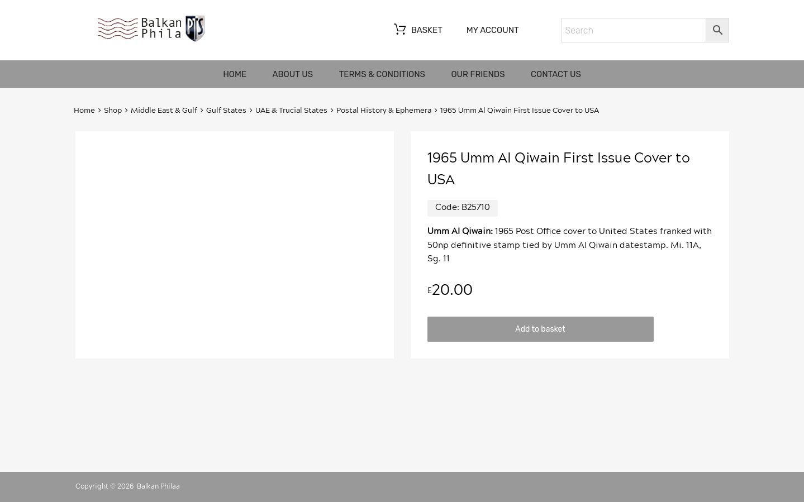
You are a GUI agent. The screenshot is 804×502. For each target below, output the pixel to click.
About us (293, 74)
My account (493, 30)
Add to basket (540, 328)
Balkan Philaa (158, 486)
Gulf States (226, 110)
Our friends (478, 74)
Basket (417, 30)
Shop (113, 110)
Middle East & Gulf (164, 110)
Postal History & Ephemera (383, 110)
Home (234, 74)
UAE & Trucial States (291, 110)
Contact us (556, 74)
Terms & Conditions (382, 74)
